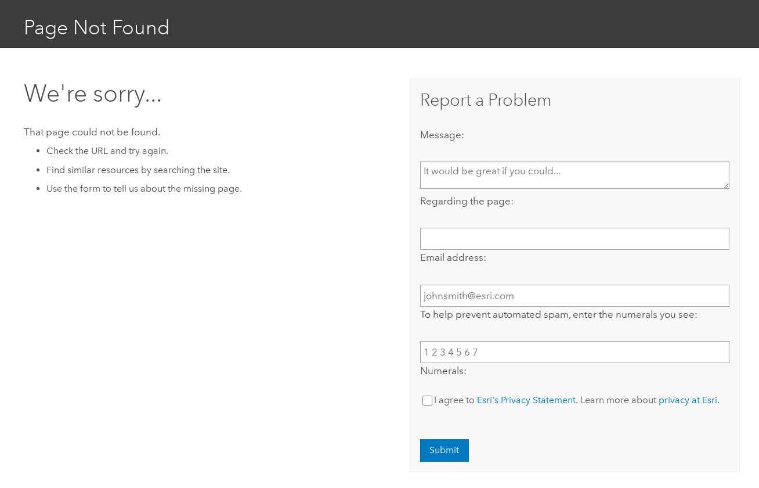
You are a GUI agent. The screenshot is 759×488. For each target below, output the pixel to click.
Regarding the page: (467, 201)
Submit (444, 449)
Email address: (453, 257)
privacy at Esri (688, 400)
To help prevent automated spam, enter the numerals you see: (558, 314)
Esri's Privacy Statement (526, 400)
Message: (442, 135)
